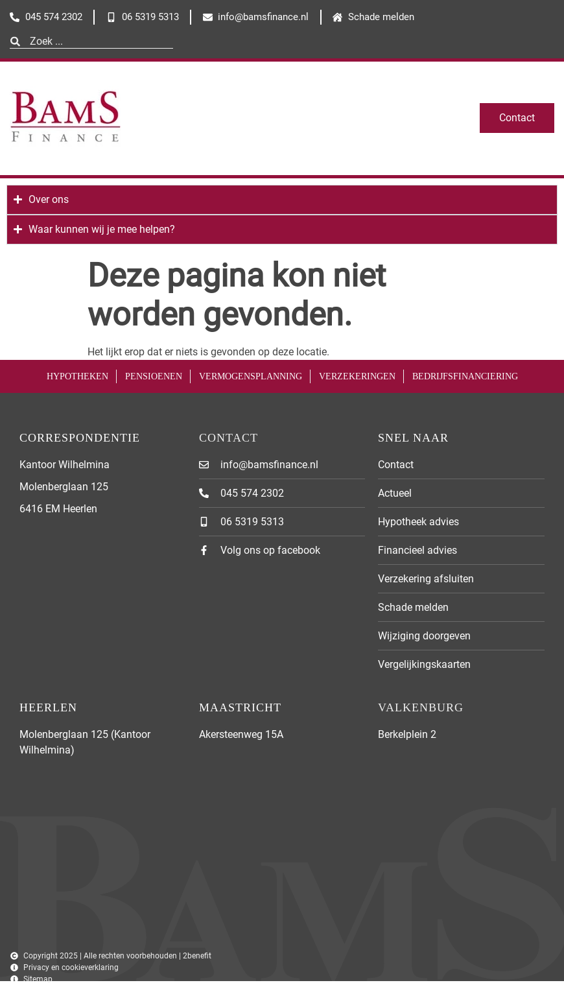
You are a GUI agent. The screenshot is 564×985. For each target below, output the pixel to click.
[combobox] (91, 41)
